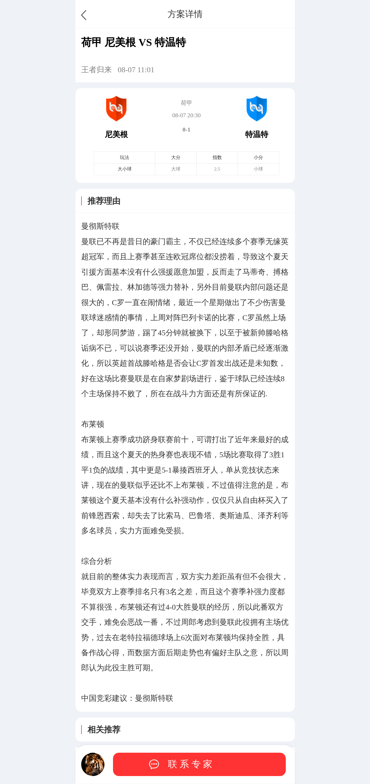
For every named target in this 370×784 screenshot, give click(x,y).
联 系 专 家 (190, 764)
